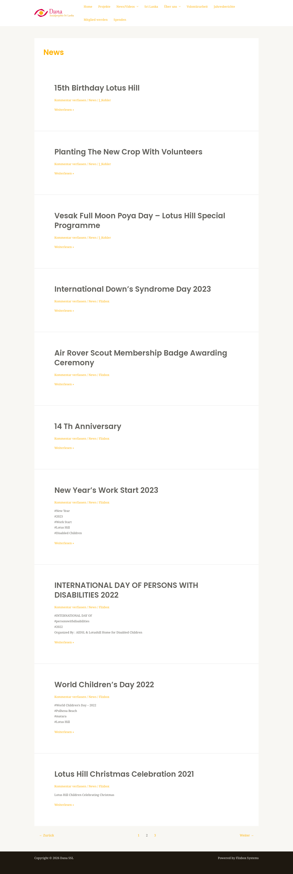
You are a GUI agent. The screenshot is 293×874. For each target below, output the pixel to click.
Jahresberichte (224, 6)
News (92, 100)
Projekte (104, 6)
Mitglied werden (96, 20)
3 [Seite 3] (155, 835)
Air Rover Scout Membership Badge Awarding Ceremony (140, 358)
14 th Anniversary (87, 426)
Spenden (120, 20)
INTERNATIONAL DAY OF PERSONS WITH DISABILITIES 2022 (126, 590)
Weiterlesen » (64, 109)
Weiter (247, 835)
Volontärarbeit (197, 6)
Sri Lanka (151, 6)
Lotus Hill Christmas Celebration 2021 (124, 774)
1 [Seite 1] (139, 835)
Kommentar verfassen (70, 100)
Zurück (46, 835)
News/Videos (125, 6)
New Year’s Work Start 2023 (106, 490)
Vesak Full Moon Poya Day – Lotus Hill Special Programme (139, 220)
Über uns (170, 6)
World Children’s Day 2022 (104, 684)
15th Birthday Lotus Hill (97, 88)
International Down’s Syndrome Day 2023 (132, 289)
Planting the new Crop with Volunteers (128, 152)
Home (88, 6)
